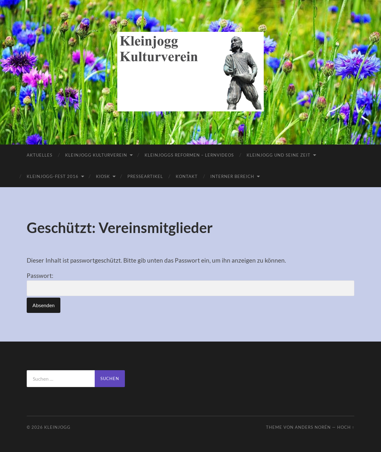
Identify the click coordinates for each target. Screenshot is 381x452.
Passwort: (190, 284)
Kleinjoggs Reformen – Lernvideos (189, 155)
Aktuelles (39, 155)
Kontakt (187, 176)
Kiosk (103, 176)
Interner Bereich (232, 176)
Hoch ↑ (345, 427)
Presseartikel (145, 176)
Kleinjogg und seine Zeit (278, 155)
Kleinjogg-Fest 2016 (52, 176)
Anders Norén (313, 427)
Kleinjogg (57, 427)
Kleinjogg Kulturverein (96, 155)
